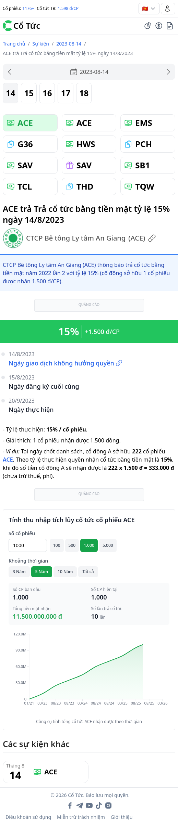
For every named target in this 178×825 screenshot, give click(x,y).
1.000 (89, 545)
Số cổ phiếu (22, 533)
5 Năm (41, 572)
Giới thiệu (122, 817)
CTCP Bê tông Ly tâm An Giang (79, 238)
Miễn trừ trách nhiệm (81, 817)
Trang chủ (14, 43)
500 (72, 545)
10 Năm (65, 572)
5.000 (108, 545)
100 (56, 545)
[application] (89, 673)
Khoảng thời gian (28, 560)
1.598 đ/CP (68, 8)
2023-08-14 (68, 43)
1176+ (28, 8)
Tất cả (88, 572)
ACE (8, 459)
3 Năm (19, 572)
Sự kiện (41, 43)
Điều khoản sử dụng (28, 817)
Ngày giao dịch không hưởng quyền (65, 363)
